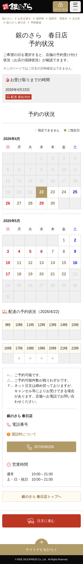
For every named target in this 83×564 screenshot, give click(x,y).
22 (41, 192)
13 (41, 263)
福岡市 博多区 (58, 18)
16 (75, 263)
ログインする (60, 9)
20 (41, 274)
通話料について (23, 434)
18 (19, 274)
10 (8, 263)
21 (53, 274)
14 (53, 263)
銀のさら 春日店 (16, 22)
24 (64, 192)
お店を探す (24, 18)
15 (64, 263)
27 (19, 203)
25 (75, 192)
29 (41, 203)
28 (30, 203)
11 (19, 263)
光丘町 (76, 18)
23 (53, 192)
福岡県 (40, 18)
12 (30, 263)
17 (8, 274)
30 (53, 203)
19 (30, 274)
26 (8, 203)
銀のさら (7, 18)
